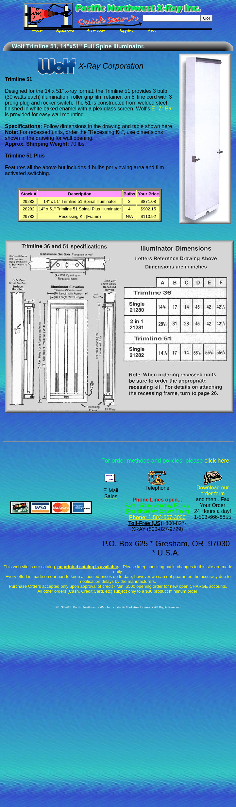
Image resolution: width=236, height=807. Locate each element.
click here (217, 460)
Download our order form (212, 490)
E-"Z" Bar (162, 108)
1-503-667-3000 (166, 517)
